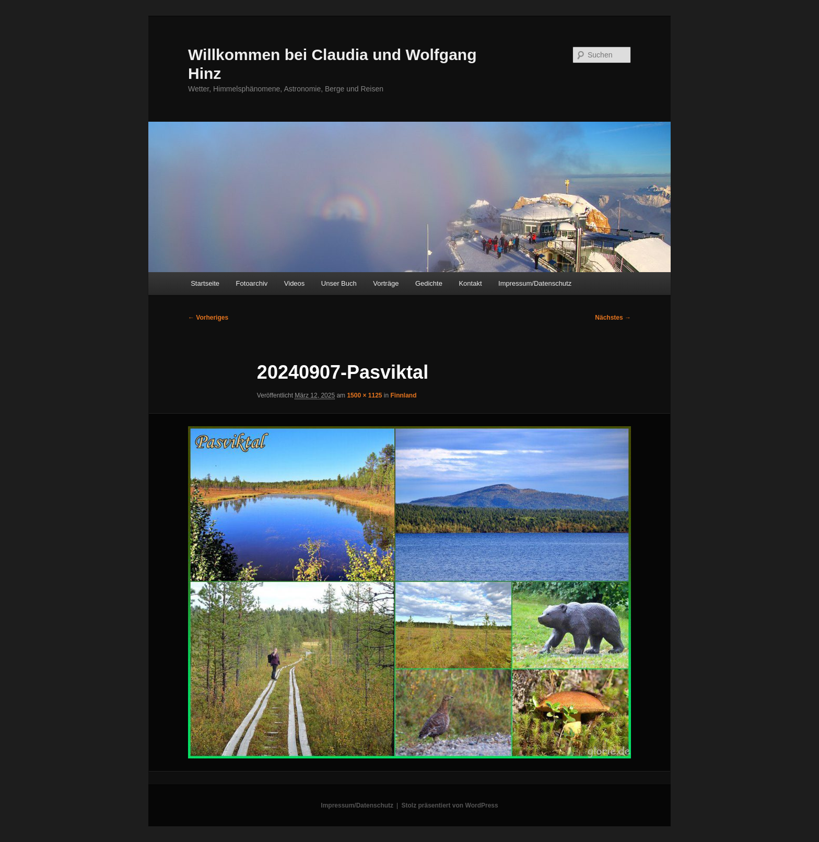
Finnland (404, 395)
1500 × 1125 (364, 395)
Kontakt (470, 283)
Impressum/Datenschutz (534, 283)
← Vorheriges (208, 317)
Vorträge (386, 283)
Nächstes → (613, 317)
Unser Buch (339, 283)
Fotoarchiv (252, 283)
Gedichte (428, 283)
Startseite (205, 283)
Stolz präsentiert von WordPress (450, 805)
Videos (294, 283)
